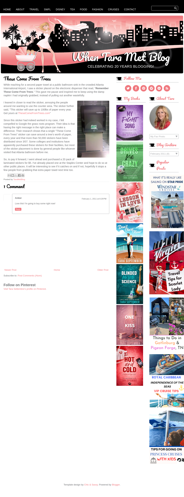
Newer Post (10, 270)
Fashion (97, 9)
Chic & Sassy (91, 484)
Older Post (103, 270)
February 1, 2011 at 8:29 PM (94, 199)
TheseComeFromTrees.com (34, 113)
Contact (130, 9)
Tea (72, 9)
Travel (34, 9)
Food (83, 9)
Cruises (113, 9)
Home (7, 9)
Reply (18, 209)
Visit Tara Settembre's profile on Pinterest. (25, 289)
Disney (60, 9)
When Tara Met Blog (121, 57)
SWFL (47, 9)
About (20, 9)
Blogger (116, 484)
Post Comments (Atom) (30, 275)
